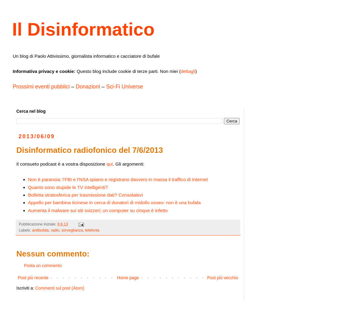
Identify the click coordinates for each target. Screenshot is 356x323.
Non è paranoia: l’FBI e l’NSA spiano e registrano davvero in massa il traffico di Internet (118, 179)
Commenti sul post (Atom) (59, 288)
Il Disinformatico (83, 29)
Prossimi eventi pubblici (41, 87)
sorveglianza (72, 230)
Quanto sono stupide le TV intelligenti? (68, 187)
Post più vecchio (222, 277)
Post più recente (33, 277)
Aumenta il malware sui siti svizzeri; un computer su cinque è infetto (98, 210)
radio (55, 230)
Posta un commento (43, 265)
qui (110, 164)
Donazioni (88, 87)
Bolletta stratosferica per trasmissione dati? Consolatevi (85, 195)
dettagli (188, 71)
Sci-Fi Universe (124, 87)
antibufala (40, 230)
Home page (128, 277)
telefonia (92, 230)
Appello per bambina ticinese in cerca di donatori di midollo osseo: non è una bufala (114, 202)
